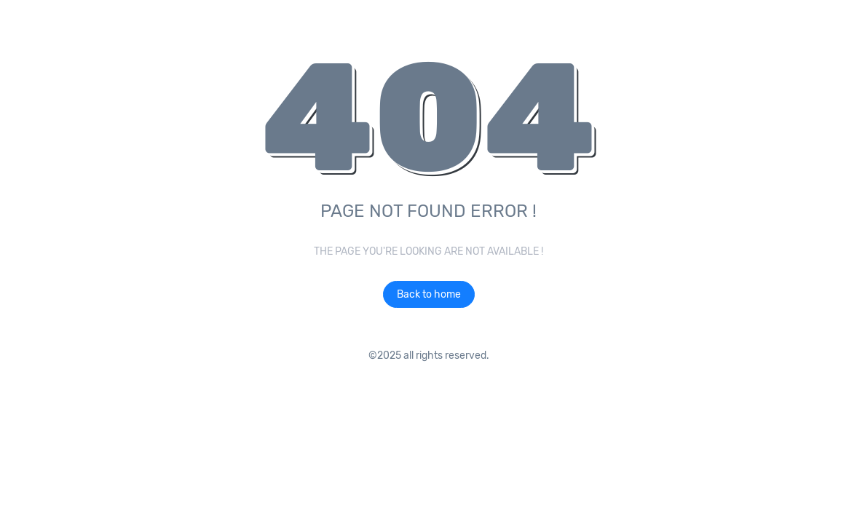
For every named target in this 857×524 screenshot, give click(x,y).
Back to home (429, 294)
